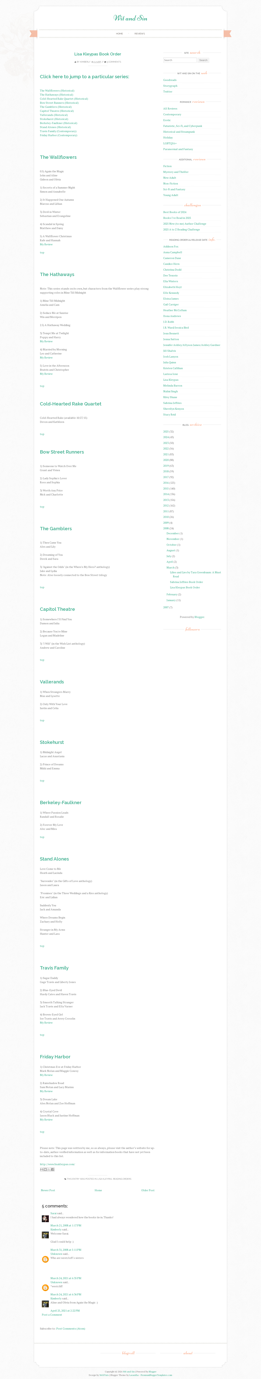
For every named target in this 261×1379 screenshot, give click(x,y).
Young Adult (170, 195)
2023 (166, 443)
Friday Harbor (55, 1057)
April (170, 561)
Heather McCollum (175, 310)
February (172, 594)
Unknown (56, 1254)
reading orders (122, 1179)
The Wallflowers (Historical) (57, 90)
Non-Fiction (170, 183)
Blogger (199, 617)
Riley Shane (170, 397)
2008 (166, 528)
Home (119, 33)
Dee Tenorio (170, 275)
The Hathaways (57, 274)
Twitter (167, 91)
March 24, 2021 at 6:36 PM (66, 1294)
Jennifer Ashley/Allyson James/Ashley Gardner (191, 345)
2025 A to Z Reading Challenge (181, 229)
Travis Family (54, 968)
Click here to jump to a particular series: (84, 76)
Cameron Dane (172, 258)
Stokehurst (52, 742)
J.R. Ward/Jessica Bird (176, 327)
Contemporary (172, 114)
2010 (166, 517)
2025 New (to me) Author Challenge (184, 223)
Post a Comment (52, 1314)
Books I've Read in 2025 (177, 218)
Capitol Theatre (57, 609)
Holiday (168, 137)
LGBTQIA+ (170, 143)
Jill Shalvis (169, 351)
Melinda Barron (172, 385)
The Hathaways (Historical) (56, 94)
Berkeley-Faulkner (61, 802)
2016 (166, 482)
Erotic (167, 120)
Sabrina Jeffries (172, 403)
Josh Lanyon (170, 356)
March (170, 567)
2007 (166, 607)
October (172, 544)
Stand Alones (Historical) (55, 127)
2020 (166, 460)
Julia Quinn (169, 362)
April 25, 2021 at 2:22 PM (65, 1310)
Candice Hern (171, 264)
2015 (166, 488)
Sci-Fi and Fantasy (174, 189)
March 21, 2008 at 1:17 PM (66, 1225)
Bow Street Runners (62, 452)
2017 (166, 477)
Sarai (53, 1213)
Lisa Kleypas (104, 1179)
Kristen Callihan (173, 368)
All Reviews (170, 108)
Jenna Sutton (171, 339)
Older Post (148, 1190)
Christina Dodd (172, 269)
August (171, 550)
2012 (166, 505)
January (171, 600)
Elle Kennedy (171, 293)
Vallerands (52, 682)
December (173, 533)
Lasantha (134, 1375)
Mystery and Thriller (176, 172)
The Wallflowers (58, 157)
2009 (166, 522)
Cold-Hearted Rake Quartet (70, 404)
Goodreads (170, 80)
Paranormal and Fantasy (178, 149)
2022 (166, 448)
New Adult (169, 177)
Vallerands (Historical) (54, 115)
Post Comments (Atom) (70, 1328)
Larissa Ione (170, 374)
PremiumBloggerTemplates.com (156, 1375)
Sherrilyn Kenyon (173, 408)
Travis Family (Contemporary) (58, 131)
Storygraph (170, 86)
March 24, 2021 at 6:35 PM (66, 1278)
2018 (166, 471)
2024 (166, 437)
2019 (166, 465)
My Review (46, 244)
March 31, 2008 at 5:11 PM (66, 1250)
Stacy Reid (169, 414)
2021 (166, 454)
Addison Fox (170, 246)
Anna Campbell (172, 252)
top (42, 252)
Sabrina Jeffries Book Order (186, 582)
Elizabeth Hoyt (172, 287)
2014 (166, 494)
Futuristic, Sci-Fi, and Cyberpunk (182, 126)
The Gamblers (56, 528)
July (169, 556)
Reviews (140, 33)
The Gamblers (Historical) (56, 107)
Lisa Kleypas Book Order (97, 54)
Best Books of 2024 (174, 212)
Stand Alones (54, 859)
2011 (166, 511)
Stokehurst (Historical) (54, 119)
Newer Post (48, 1190)
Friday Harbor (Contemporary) (58, 135)
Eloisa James (171, 298)
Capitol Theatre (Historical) (57, 111)
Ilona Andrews (172, 316)
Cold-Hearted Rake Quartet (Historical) (64, 98)
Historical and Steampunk (179, 131)
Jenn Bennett (171, 333)
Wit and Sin (130, 18)
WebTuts (104, 1375)
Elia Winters (170, 281)
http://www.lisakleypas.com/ (57, 1164)
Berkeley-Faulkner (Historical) (58, 123)
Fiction (167, 166)
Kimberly (85, 62)
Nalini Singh (170, 391)
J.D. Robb (168, 322)
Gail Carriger (171, 304)
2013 (166, 500)
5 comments (114, 62)
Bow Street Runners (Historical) (59, 103)
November (173, 539)
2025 (166, 431)
